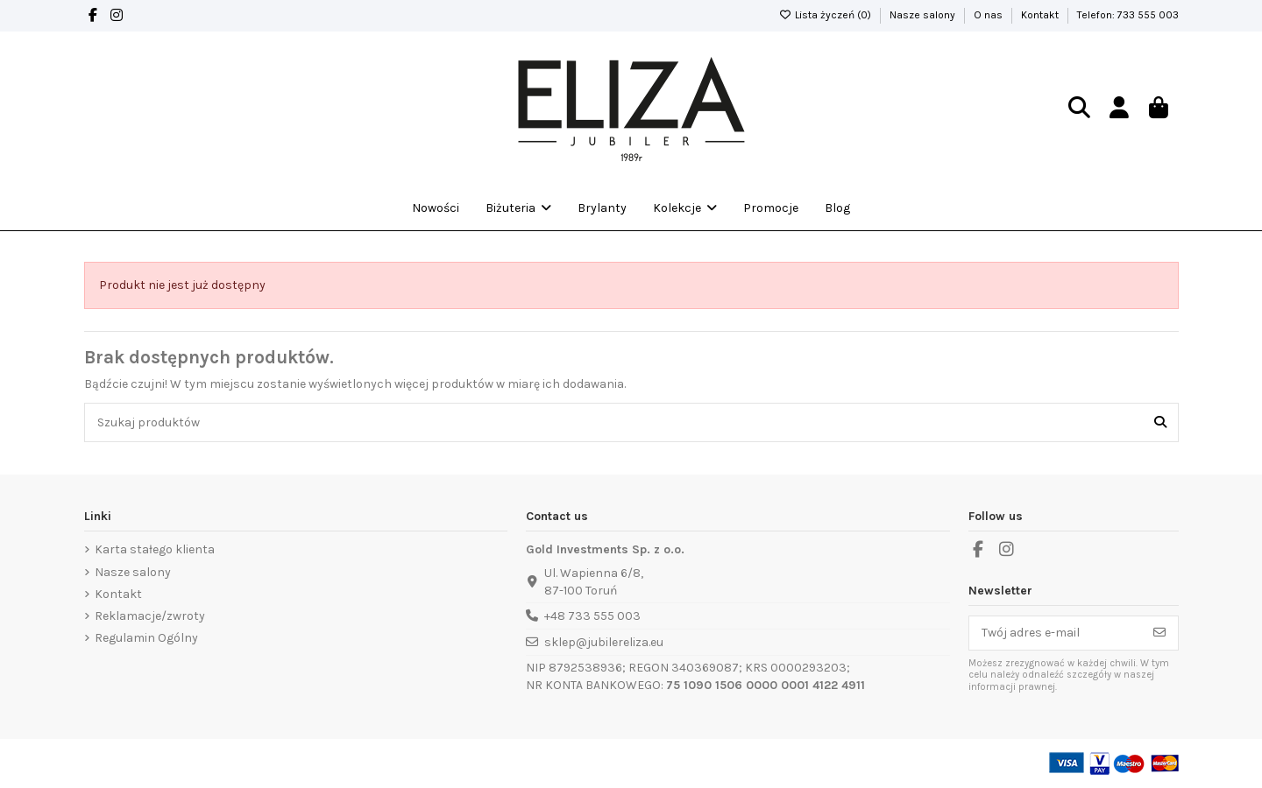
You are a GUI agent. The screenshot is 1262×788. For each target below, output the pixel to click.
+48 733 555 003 (592, 616)
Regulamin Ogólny (146, 637)
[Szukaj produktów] (1160, 422)
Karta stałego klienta (155, 549)
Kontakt (1041, 15)
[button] (685, 208)
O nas (989, 15)
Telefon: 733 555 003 (1128, 15)
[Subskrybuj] (1159, 633)
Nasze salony (924, 15)
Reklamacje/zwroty (150, 616)
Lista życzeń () (826, 15)
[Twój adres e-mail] (1055, 633)
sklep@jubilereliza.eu (603, 642)
